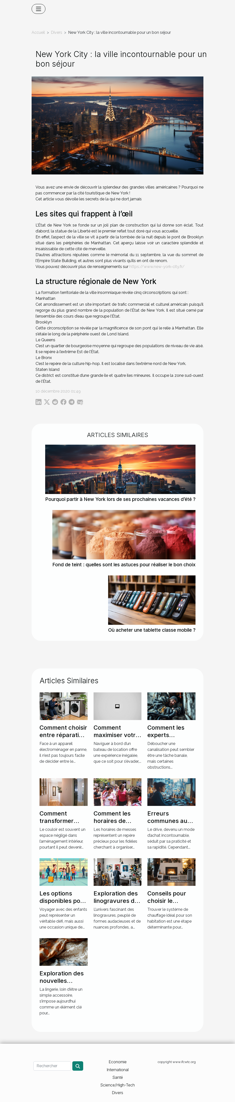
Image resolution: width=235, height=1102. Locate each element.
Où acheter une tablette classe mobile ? (152, 630)
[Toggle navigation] (38, 9)
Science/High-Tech (117, 1085)
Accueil (38, 32)
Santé (117, 1077)
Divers (56, 32)
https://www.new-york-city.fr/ (157, 266)
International (118, 1069)
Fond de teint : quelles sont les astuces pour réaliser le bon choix (124, 565)
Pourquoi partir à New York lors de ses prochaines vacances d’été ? (120, 499)
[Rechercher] (52, 1066)
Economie (118, 1061)
